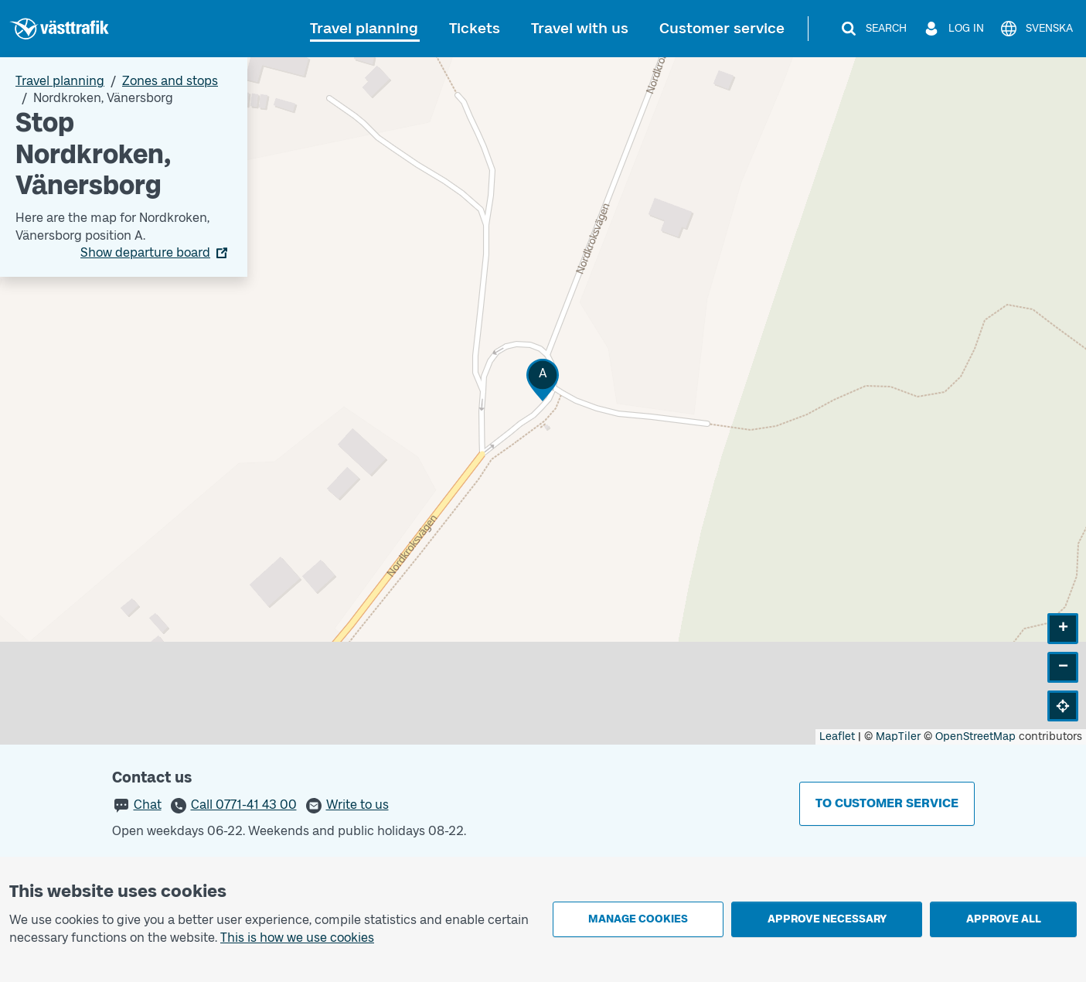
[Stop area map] (543, 401)
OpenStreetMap (975, 736)
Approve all (1003, 919)
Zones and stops (170, 80)
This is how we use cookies (297, 937)
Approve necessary (827, 919)
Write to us (357, 804)
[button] (542, 380)
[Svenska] (1036, 28)
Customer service (722, 28)
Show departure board (145, 252)
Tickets (474, 28)
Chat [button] (148, 804)
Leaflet (837, 736)
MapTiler (898, 736)
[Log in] (953, 28)
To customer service (886, 803)
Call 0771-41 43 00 (244, 804)
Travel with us (579, 28)
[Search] (873, 28)
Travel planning (364, 28)
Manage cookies (638, 919)
